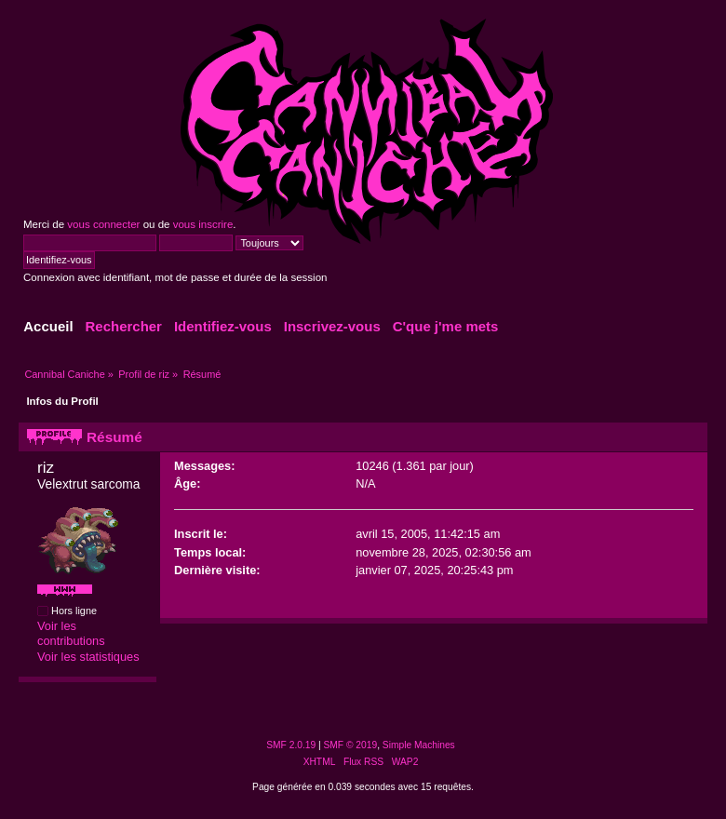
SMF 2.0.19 (291, 745)
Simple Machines (419, 745)
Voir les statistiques (88, 657)
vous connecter (103, 224)
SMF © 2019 (351, 745)
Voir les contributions (71, 634)
